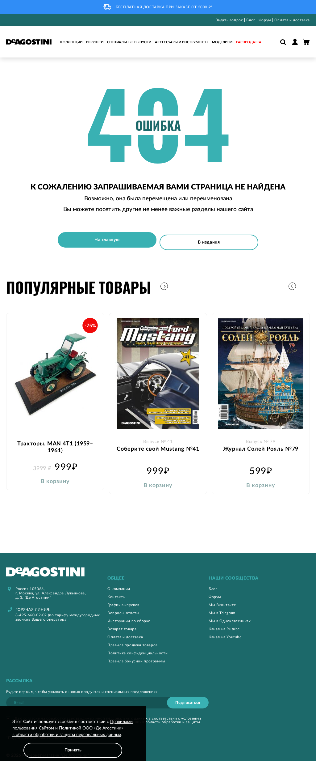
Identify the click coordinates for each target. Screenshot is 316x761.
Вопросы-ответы (123, 608)
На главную (103, 240)
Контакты (116, 592)
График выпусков (123, 600)
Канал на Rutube (224, 624)
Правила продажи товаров (132, 640)
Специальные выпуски (129, 42)
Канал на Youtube (225, 632)
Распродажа (248, 42)
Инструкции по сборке (128, 616)
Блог (250, 20)
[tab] (158, 573)
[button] (305, 282)
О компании (118, 584)
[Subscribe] (188, 698)
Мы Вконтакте (222, 600)
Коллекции (71, 42)
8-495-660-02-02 (31, 610)
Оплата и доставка (292, 20)
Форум (265, 20)
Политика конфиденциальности (137, 648)
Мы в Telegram (222, 608)
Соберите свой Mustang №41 (158, 445)
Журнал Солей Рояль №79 (261, 445)
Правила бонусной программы (136, 656)
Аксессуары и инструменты (181, 42)
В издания (212, 240)
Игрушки (94, 42)
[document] (72, 738)
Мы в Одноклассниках (230, 616)
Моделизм (222, 42)
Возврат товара (121, 624)
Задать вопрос (229, 20)
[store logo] (29, 41)
